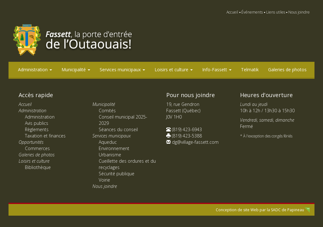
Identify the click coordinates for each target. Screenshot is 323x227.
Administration (35, 70)
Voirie (104, 180)
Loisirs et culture (174, 70)
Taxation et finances (45, 136)
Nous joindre (299, 12)
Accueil (232, 12)
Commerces (37, 148)
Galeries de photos (287, 70)
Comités (107, 111)
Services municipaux (122, 70)
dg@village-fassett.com (195, 142)
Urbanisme (110, 155)
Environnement (114, 148)
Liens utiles (275, 12)
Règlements (37, 129)
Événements (252, 12)
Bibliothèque (38, 167)
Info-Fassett (217, 70)
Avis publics (36, 123)
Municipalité (76, 70)
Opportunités (31, 142)
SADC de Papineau (287, 209)
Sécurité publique (116, 174)
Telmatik (250, 70)
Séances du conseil (118, 129)
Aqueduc (108, 142)
